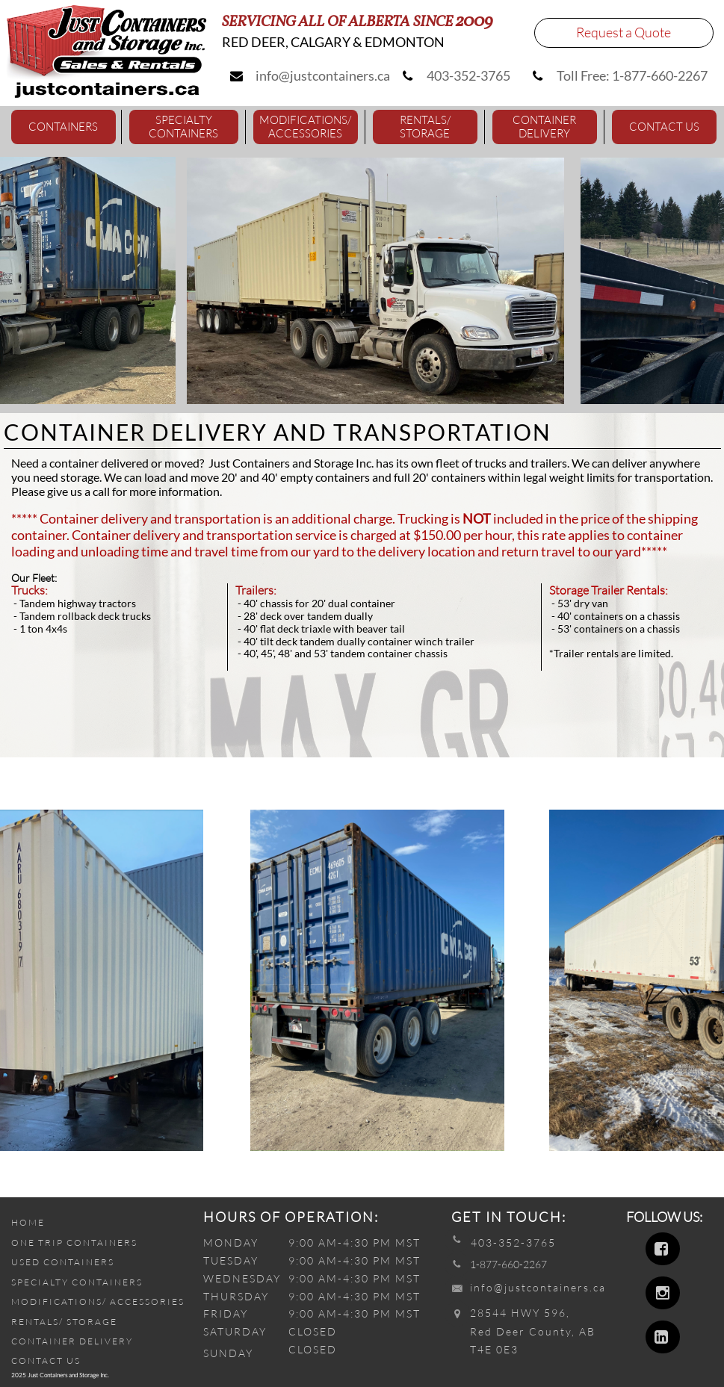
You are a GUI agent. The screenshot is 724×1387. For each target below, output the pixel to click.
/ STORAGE (88, 1321)
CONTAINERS (100, 1242)
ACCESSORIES (147, 1301)
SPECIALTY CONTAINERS (77, 1282)
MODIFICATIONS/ (60, 1301)
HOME (28, 1222)
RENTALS (35, 1321)
